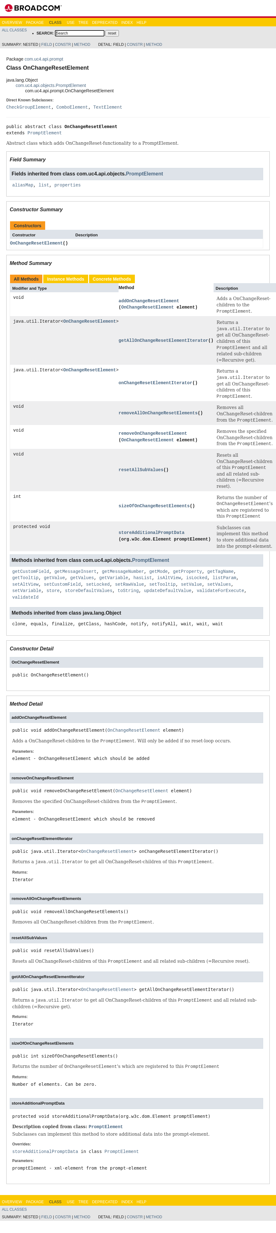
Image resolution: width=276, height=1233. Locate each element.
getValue (54, 578)
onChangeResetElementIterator (155, 383)
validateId (25, 597)
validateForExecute (220, 591)
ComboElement (72, 107)
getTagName (220, 571)
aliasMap (22, 185)
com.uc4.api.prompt (43, 59)
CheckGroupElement (28, 107)
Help (141, 22)
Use (71, 22)
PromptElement (44, 132)
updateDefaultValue (167, 591)
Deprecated (105, 22)
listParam (224, 578)
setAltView (25, 584)
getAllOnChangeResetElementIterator (163, 340)
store (53, 591)
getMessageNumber (123, 571)
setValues (219, 584)
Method (82, 44)
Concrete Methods (112, 279)
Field (46, 44)
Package (35, 22)
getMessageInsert (75, 571)
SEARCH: (45, 33)
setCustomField (62, 584)
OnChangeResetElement (36, 243)
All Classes (14, 30)
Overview (12, 22)
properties (67, 185)
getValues (82, 578)
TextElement (107, 107)
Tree (83, 22)
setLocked (98, 584)
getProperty (187, 571)
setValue (191, 584)
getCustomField (30, 571)
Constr (63, 44)
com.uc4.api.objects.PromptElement (51, 85)
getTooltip (25, 578)
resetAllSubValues (141, 470)
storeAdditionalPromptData (151, 533)
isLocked (196, 578)
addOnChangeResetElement (149, 301)
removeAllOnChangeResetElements (158, 413)
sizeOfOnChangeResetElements (154, 506)
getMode (158, 571)
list (44, 185)
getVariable (113, 578)
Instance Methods (65, 279)
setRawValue (129, 584)
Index (127, 22)
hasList (142, 578)
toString (128, 591)
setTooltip (162, 584)
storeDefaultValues (88, 591)
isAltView (169, 578)
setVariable (26, 591)
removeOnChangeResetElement (153, 433)
